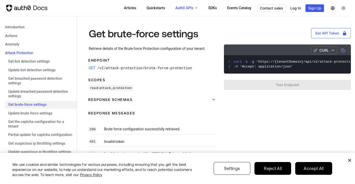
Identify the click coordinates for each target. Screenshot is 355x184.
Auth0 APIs (184, 8)
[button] (152, 99)
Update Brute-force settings (30, 113)
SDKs (212, 8)
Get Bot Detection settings (29, 61)
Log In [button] (295, 8)
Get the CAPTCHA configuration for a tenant (36, 124)
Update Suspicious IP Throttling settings (39, 152)
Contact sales (271, 8)
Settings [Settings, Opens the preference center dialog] (232, 168)
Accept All (313, 168)
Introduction (15, 27)
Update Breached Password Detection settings (38, 93)
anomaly (12, 44)
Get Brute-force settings (27, 104)
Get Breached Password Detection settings (35, 80)
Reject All (273, 168)
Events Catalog (239, 8)
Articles (130, 8)
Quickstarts (155, 8)
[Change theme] (343, 8)
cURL (324, 50)
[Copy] (343, 50)
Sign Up (314, 8)
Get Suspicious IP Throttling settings (36, 143)
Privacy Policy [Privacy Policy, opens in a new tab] (91, 175)
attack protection (19, 53)
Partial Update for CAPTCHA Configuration (40, 135)
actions (11, 36)
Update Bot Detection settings (32, 70)
